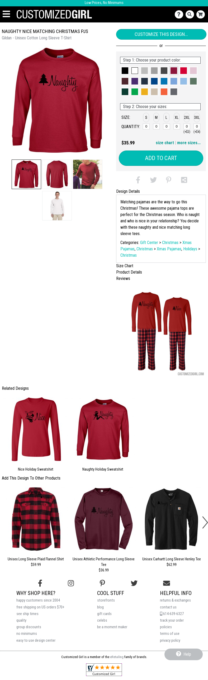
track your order (172, 620)
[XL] (176, 126)
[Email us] (166, 583)
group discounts (28, 627)
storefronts (106, 600)
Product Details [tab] (129, 272)
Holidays (190, 248)
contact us (168, 607)
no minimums (26, 633)
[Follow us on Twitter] (134, 583)
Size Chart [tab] (124, 265)
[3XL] (196, 126)
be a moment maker (112, 627)
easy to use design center (35, 640)
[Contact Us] (180, 14)
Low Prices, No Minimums (104, 3)
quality (21, 620)
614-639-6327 (172, 614)
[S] (146, 126)
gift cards (104, 614)
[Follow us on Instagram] (71, 583)
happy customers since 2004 (38, 600)
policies (166, 627)
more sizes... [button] (189, 142)
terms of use (169, 633)
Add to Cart (161, 158)
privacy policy (170, 640)
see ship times (27, 614)
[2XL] (186, 126)
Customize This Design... (161, 34)
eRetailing (117, 657)
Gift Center (149, 242)
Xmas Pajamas (169, 248)
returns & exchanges (175, 600)
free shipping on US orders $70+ (40, 607)
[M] (156, 126)
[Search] (191, 14)
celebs (102, 620)
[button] (26, 174)
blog (100, 607)
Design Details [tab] (128, 191)
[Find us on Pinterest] (102, 583)
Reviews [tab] (123, 278)
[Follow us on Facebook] (40, 583)
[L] (166, 126)
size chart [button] (165, 142)
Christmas (170, 242)
